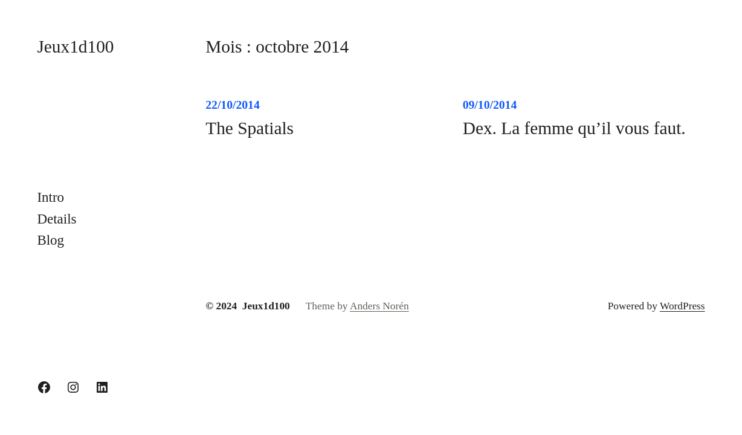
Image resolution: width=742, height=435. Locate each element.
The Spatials (249, 128)
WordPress (682, 306)
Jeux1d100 (75, 46)
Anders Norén (379, 306)
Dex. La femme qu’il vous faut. (574, 128)
